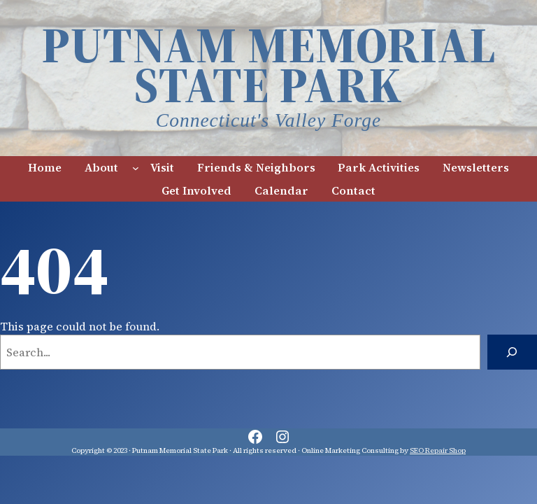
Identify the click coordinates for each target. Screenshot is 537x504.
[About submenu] (135, 167)
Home (45, 167)
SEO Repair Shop (438, 450)
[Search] (512, 352)
